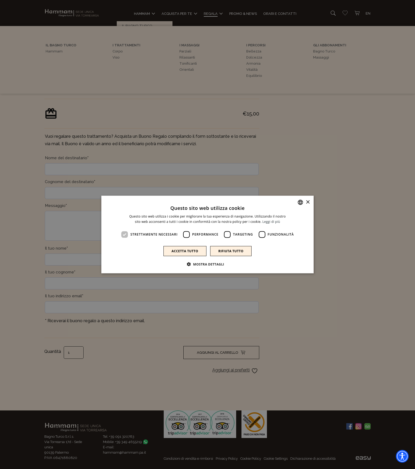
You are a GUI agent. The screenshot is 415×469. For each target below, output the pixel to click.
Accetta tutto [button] (185, 251)
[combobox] (300, 202)
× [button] (308, 202)
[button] (207, 264)
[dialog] (207, 234)
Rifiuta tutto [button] (231, 251)
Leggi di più (271, 221)
